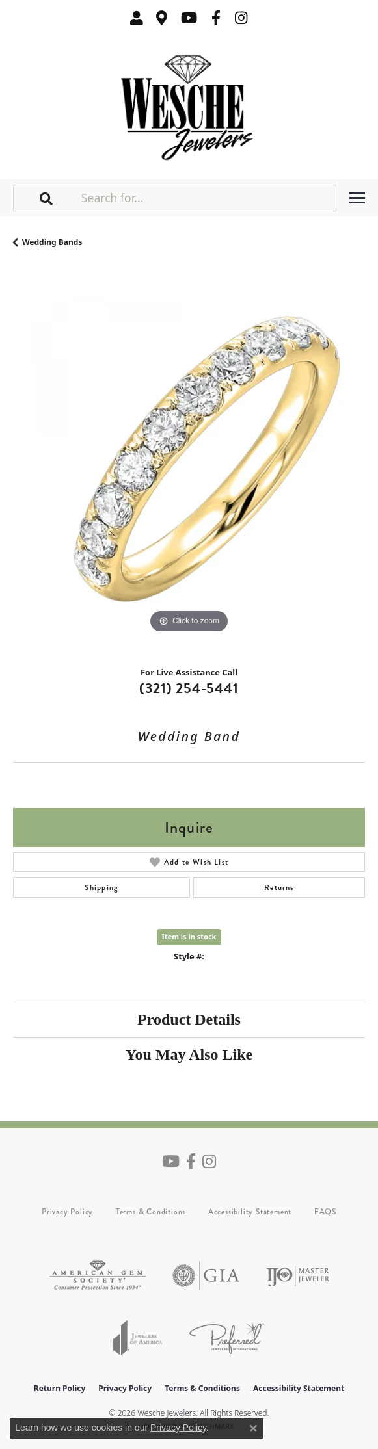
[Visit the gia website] (206, 1276)
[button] (136, 18)
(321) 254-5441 (188, 688)
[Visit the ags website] (97, 1276)
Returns (278, 887)
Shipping (102, 887)
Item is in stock (189, 936)
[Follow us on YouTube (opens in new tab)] (189, 18)
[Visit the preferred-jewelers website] (227, 1337)
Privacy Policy (67, 1212)
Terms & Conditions (150, 1212)
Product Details (189, 1019)
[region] (189, 460)
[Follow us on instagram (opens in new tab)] (241, 18)
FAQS (325, 1212)
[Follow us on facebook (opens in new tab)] (216, 18)
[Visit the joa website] (138, 1337)
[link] (162, 18)
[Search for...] (207, 197)
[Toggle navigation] (357, 197)
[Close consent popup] (253, 1428)
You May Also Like (189, 1054)
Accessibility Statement (249, 1212)
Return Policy (60, 1388)
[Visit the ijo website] (297, 1276)
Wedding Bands (52, 242)
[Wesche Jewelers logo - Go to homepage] (189, 104)
